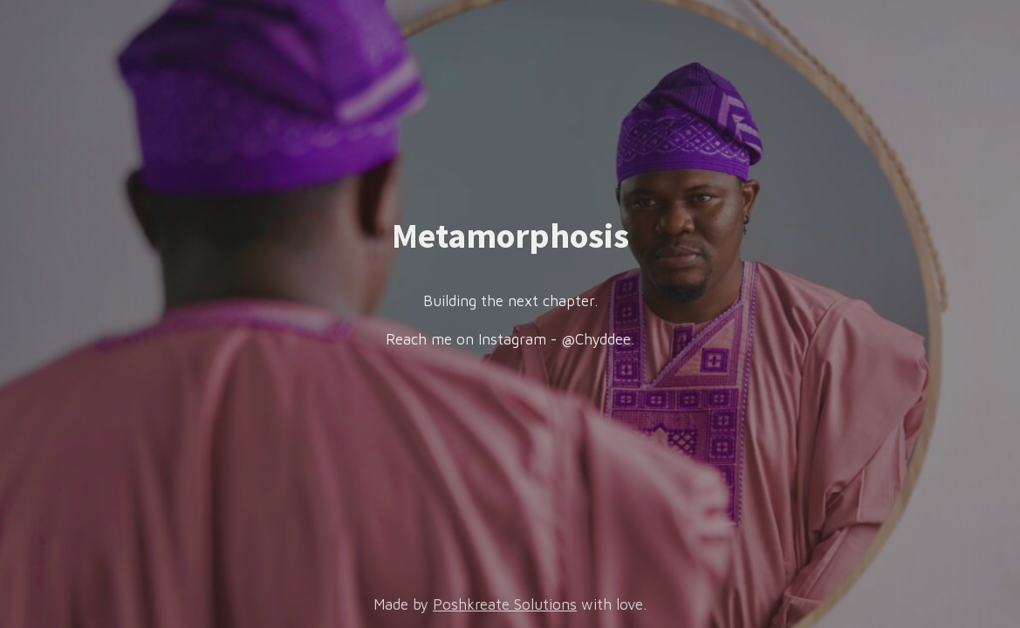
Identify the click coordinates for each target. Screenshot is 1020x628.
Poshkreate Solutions (505, 604)
